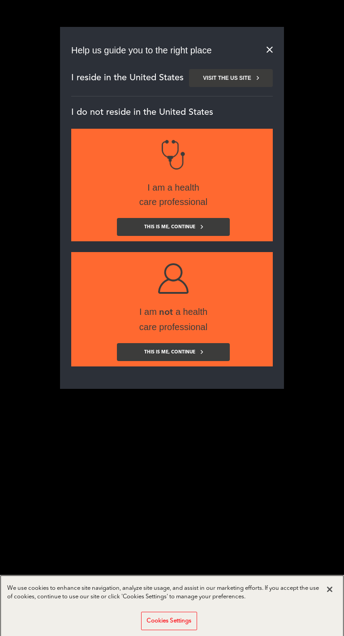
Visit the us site (230, 78)
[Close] (330, 595)
